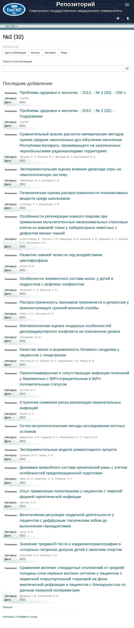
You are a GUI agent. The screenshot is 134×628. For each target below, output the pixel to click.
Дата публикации (15, 52)
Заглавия (50, 52)
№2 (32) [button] (12, 26)
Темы (63, 52)
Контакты (8, 616)
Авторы (35, 52)
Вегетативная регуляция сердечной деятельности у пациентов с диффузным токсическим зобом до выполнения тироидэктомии (67, 520)
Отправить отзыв (26, 616)
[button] (117, 18)
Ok (127, 68)
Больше (7, 607)
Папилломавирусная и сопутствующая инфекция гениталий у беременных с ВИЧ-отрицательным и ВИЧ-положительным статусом (74, 378)
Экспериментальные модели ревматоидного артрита (68, 449)
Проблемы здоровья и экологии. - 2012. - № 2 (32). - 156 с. (73, 92)
